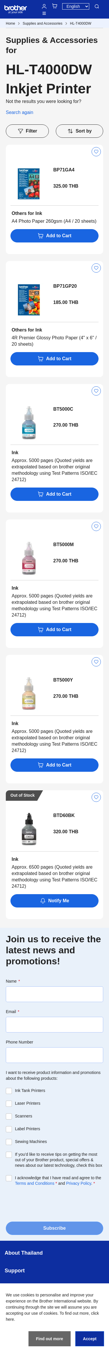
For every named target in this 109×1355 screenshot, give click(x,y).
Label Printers (27, 1128)
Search (97, 6)
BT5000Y (63, 679)
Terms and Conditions (34, 1183)
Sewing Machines (31, 1141)
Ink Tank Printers (30, 1090)
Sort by (79, 131)
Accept (90, 1338)
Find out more (49, 1338)
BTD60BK (64, 815)
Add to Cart (54, 236)
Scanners (23, 1116)
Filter (27, 131)
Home (10, 23)
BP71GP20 (65, 286)
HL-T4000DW (80, 23)
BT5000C (63, 409)
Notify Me (54, 901)
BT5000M (63, 544)
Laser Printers (27, 1103)
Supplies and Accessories (42, 23)
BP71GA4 (63, 169)
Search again (19, 112)
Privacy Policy (78, 1183)
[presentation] (50, 1203)
